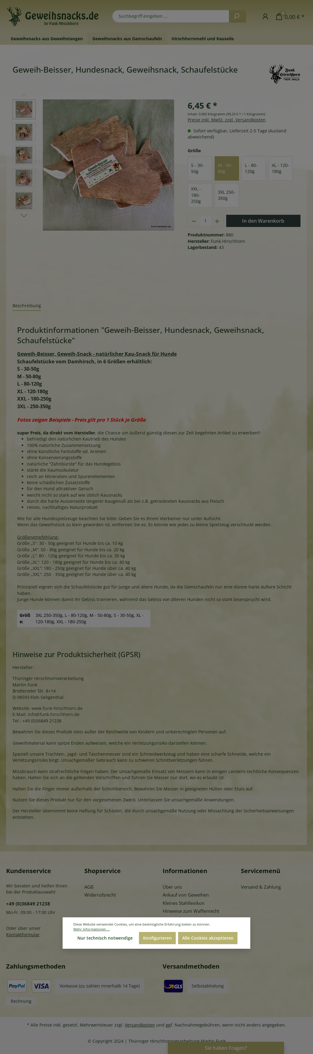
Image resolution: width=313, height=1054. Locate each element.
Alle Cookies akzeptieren (208, 938)
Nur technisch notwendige (105, 938)
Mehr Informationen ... (91, 929)
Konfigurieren (157, 938)
